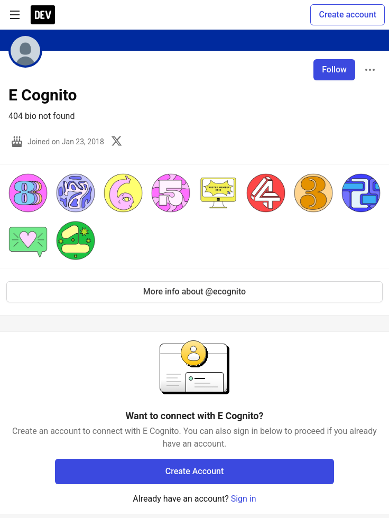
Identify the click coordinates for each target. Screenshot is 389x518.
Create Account (194, 471)
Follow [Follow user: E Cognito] (334, 69)
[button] (28, 192)
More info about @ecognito (194, 291)
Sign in (243, 499)
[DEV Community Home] (43, 14)
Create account (347, 15)
